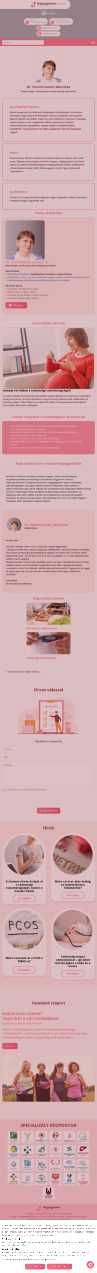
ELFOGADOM (34, 1266)
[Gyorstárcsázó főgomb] (90, 1265)
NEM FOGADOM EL (60, 1266)
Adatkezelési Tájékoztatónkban (25, 1235)
